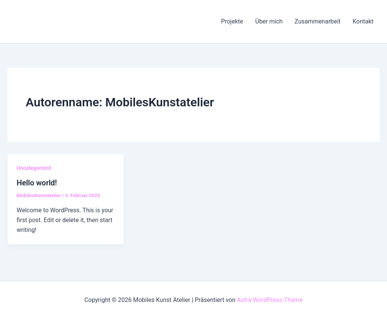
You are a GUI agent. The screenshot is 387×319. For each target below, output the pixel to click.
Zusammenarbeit (318, 21)
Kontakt (363, 21)
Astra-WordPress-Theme (270, 299)
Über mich (268, 21)
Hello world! (37, 182)
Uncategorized (34, 168)
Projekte (232, 21)
